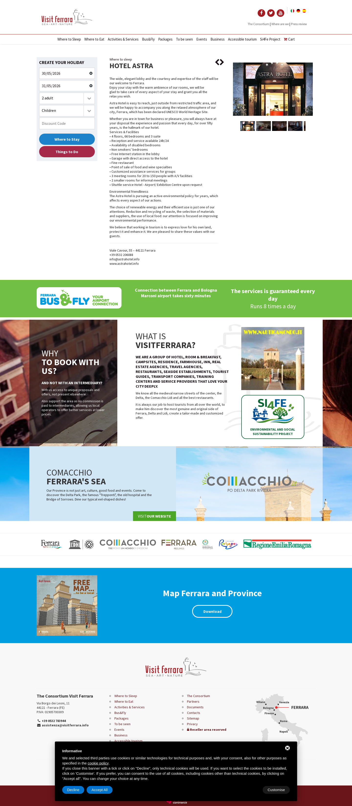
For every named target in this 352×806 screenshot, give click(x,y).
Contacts (193, 713)
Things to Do (66, 151)
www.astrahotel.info (124, 263)
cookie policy (98, 763)
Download (212, 611)
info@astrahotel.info (125, 259)
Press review (299, 24)
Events (201, 39)
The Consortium (258, 24)
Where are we (280, 24)
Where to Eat (94, 39)
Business (217, 39)
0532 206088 (124, 255)
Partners (193, 701)
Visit (154, 516)
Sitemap (193, 718)
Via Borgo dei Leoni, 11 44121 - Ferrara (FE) (53, 705)
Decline (250, 790)
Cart (289, 39)
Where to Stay (67, 139)
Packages (165, 39)
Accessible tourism (242, 39)
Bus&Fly (148, 39)
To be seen (184, 39)
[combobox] (67, 98)
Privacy (192, 724)
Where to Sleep (69, 39)
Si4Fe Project (270, 39)
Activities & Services (123, 39)
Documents (195, 707)
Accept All (277, 790)
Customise (76, 790)
